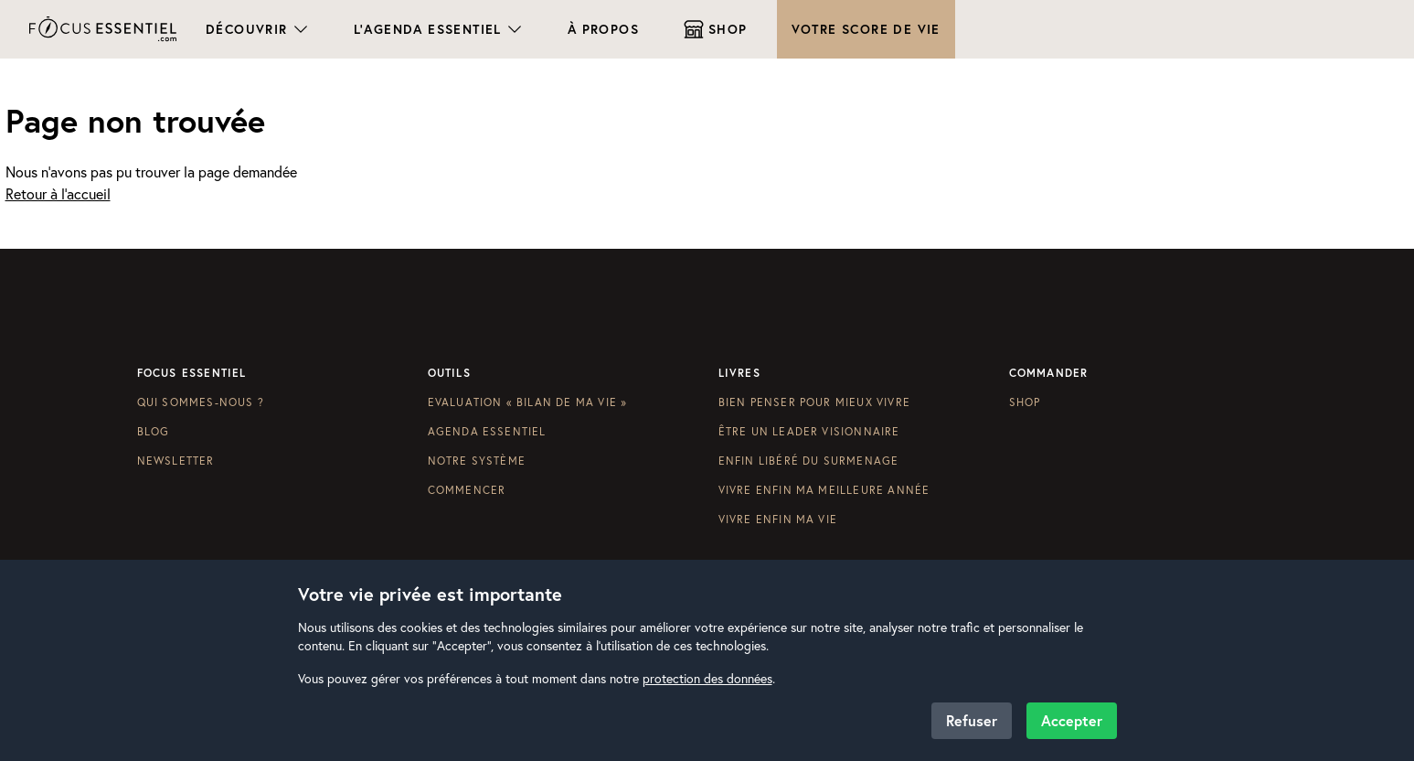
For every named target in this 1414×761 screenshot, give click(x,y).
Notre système (477, 460)
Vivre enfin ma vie (778, 519)
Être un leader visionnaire (809, 431)
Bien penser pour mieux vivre (814, 402)
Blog (153, 431)
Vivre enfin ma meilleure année (824, 490)
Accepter (1071, 720)
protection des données (707, 678)
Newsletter (176, 460)
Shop (1025, 402)
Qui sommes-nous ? (200, 402)
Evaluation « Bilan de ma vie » (528, 402)
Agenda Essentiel (487, 431)
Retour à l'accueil (58, 193)
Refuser (971, 720)
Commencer (467, 490)
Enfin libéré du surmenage (808, 460)
